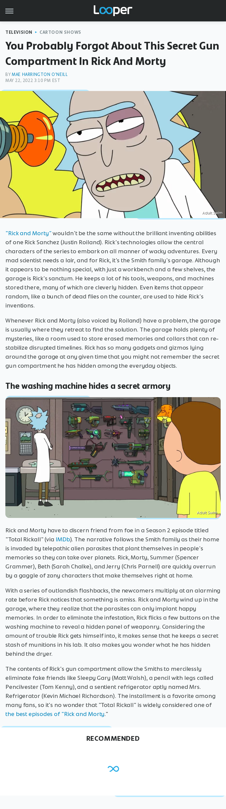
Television (18, 32)
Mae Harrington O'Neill (40, 74)
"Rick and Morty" (28, 233)
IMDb (63, 539)
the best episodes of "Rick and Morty (54, 714)
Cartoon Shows (60, 32)
